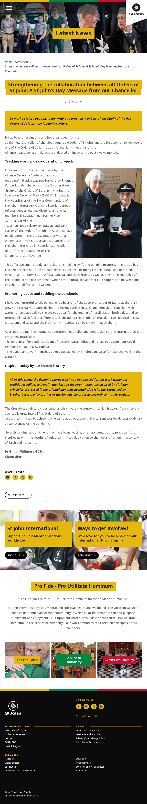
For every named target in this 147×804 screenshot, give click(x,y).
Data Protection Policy (88, 734)
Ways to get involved (103, 528)
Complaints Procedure (88, 742)
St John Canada (91, 352)
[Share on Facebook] (15, 477)
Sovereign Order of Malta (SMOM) (29, 195)
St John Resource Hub (87, 716)
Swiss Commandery (50, 200)
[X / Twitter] (94, 706)
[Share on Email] (7, 477)
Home (8, 62)
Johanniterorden (22, 205)
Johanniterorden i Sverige (23, 256)
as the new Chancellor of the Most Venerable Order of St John (49, 142)
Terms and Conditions (87, 730)
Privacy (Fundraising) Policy (90, 738)
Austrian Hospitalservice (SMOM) (29, 226)
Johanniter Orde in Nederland (31, 246)
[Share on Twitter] (23, 477)
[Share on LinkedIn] (30, 477)
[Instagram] (86, 706)
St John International (32, 528)
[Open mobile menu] (9, 8)
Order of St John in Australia (44, 231)
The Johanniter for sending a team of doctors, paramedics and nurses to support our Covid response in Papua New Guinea (70, 344)
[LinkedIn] (101, 706)
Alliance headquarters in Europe (27, 152)
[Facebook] (79, 706)
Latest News (22, 62)
